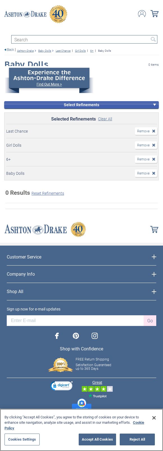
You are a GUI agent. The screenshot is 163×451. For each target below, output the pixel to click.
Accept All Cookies (97, 439)
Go (150, 320)
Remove (143, 131)
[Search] (84, 39)
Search (153, 39)
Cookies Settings (22, 439)
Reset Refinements (47, 193)
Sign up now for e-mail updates (33, 309)
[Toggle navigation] (6, 30)
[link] (61, 386)
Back (10, 49)
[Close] (154, 418)
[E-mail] (75, 320)
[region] (81, 430)
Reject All (137, 439)
